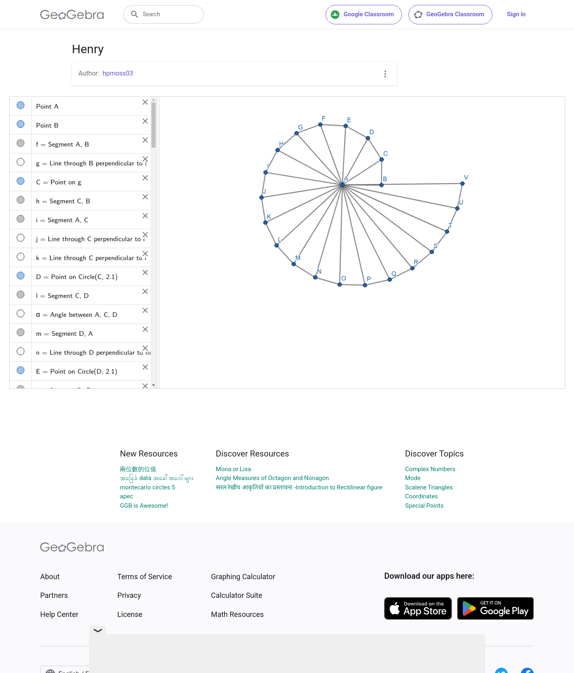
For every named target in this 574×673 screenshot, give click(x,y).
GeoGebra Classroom (448, 14)
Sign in (516, 14)
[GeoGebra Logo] (72, 14)
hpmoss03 (118, 73)
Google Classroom (362, 14)
